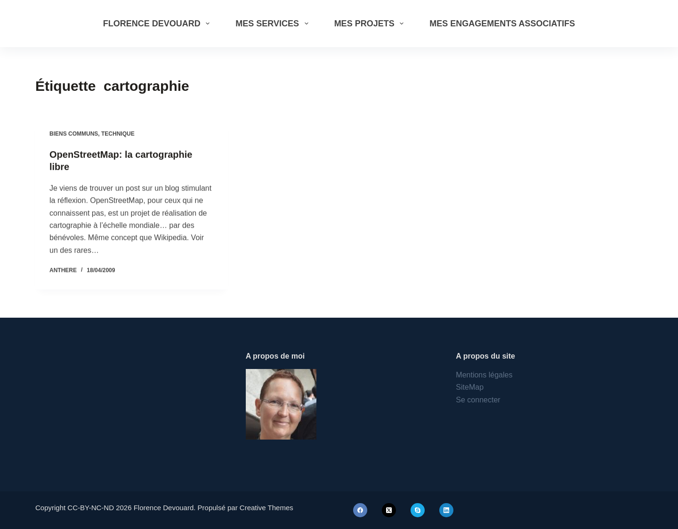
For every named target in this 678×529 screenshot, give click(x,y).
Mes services (273, 23)
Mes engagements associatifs (502, 23)
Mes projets (371, 23)
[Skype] (418, 510)
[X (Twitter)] (389, 510)
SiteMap (470, 387)
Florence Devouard (158, 23)
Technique (118, 134)
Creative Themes (266, 508)
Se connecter (478, 400)
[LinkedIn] (446, 510)
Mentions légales (484, 375)
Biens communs (73, 134)
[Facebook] (360, 510)
